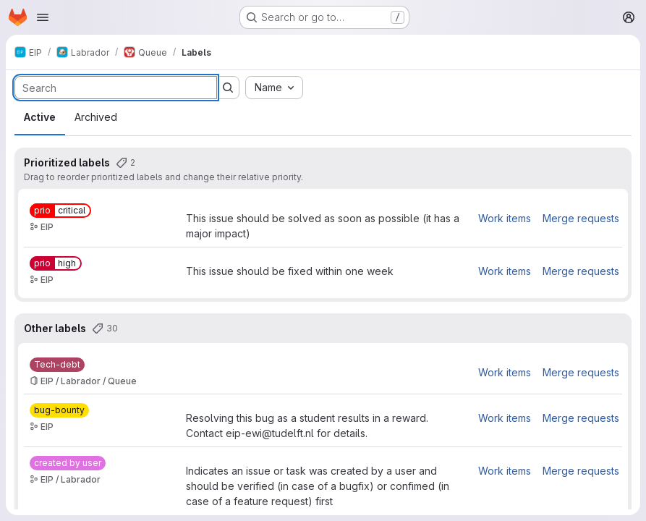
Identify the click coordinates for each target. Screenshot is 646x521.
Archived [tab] (96, 117)
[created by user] (68, 463)
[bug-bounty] (59, 410)
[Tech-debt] (57, 364)
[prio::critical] (60, 210)
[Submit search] (227, 87)
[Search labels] (115, 87)
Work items (504, 218)
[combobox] (274, 87)
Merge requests (581, 218)
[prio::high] (56, 263)
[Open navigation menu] (42, 17)
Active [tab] (40, 117)
